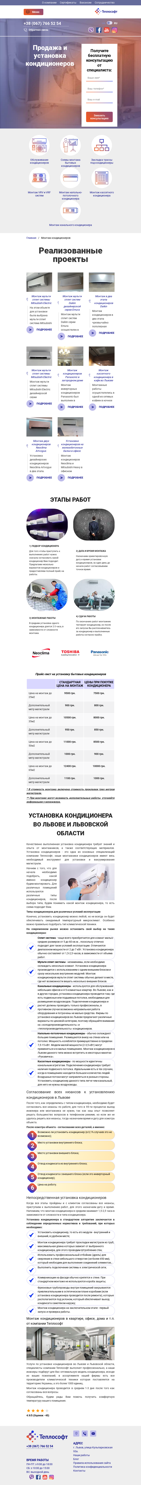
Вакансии (85, 2)
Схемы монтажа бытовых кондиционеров (70, 163)
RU (115, 23)
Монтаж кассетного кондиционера (102, 194)
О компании (49, 2)
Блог (76, 1459)
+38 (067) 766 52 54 (42, 23)
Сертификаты (68, 2)
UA (103, 23)
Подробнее (44, 329)
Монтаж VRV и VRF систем (39, 194)
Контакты (79, 1470)
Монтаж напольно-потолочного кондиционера (70, 195)
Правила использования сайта (92, 1462)
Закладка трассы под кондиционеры (101, 161)
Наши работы (81, 1455)
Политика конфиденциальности (92, 1466)
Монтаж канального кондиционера (70, 225)
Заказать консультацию (99, 117)
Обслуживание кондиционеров (39, 161)
